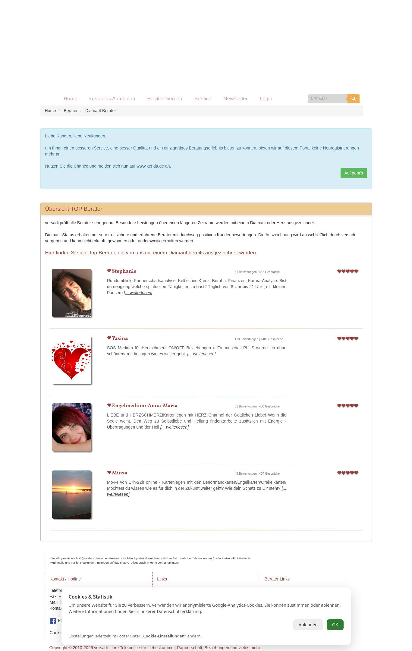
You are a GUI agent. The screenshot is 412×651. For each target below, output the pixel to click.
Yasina (119, 338)
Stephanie (123, 271)
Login (266, 99)
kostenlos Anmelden (112, 99)
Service (203, 99)
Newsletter (235, 99)
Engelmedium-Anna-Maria (144, 405)
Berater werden (164, 99)
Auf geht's (353, 173)
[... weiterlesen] (138, 292)
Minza (119, 473)
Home (70, 99)
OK (335, 624)
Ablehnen (308, 624)
